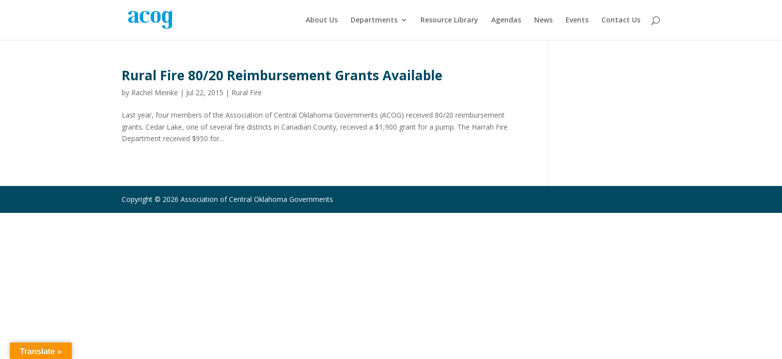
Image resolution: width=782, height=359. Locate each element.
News (543, 20)
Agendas (506, 20)
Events (577, 20)
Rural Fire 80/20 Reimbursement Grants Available (282, 75)
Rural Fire (246, 92)
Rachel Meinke (154, 92)
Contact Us (620, 20)
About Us (322, 20)
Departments (374, 20)
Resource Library (449, 20)
